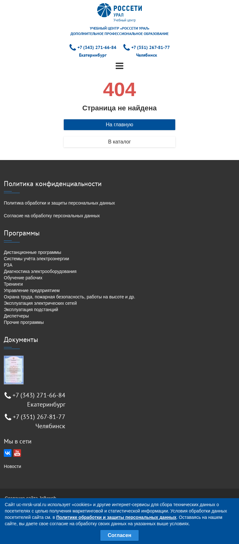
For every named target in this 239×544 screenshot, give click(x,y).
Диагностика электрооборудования (40, 271)
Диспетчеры (16, 315)
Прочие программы (24, 322)
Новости (12, 466)
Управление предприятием (32, 290)
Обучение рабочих (23, 277)
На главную (119, 124)
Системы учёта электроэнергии (36, 258)
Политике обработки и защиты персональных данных (116, 517)
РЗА (8, 265)
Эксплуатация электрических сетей (40, 303)
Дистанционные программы (32, 252)
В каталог (119, 141)
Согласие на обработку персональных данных (52, 215)
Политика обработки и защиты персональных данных (59, 203)
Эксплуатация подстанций (31, 309)
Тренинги (13, 284)
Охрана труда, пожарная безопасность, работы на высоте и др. (69, 296)
